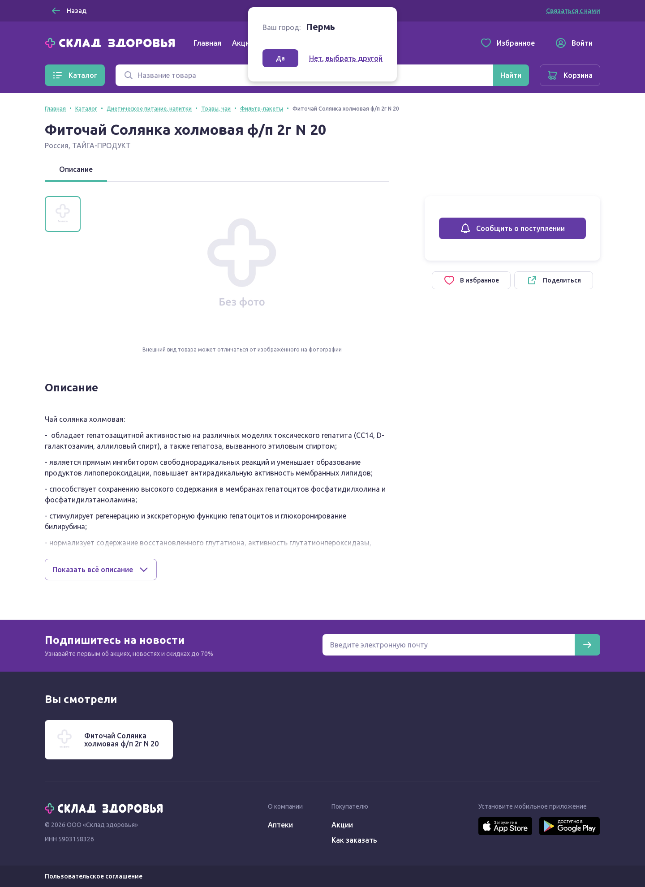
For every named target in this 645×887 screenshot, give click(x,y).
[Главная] (112, 42)
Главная (207, 43)
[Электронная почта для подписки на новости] (448, 644)
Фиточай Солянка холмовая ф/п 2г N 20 (121, 740)
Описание (76, 169)
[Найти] (511, 75)
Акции (243, 43)
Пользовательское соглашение (93, 876)
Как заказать (354, 840)
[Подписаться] (587, 645)
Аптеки (280, 825)
